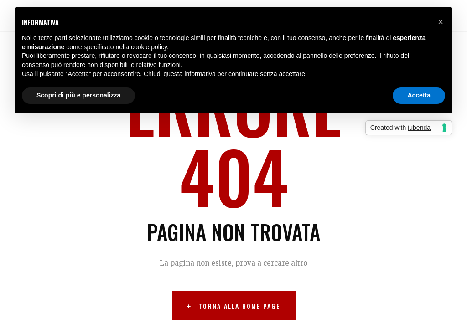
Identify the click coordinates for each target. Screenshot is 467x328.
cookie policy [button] (149, 47)
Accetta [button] (419, 95)
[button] (440, 22)
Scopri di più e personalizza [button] (78, 95)
